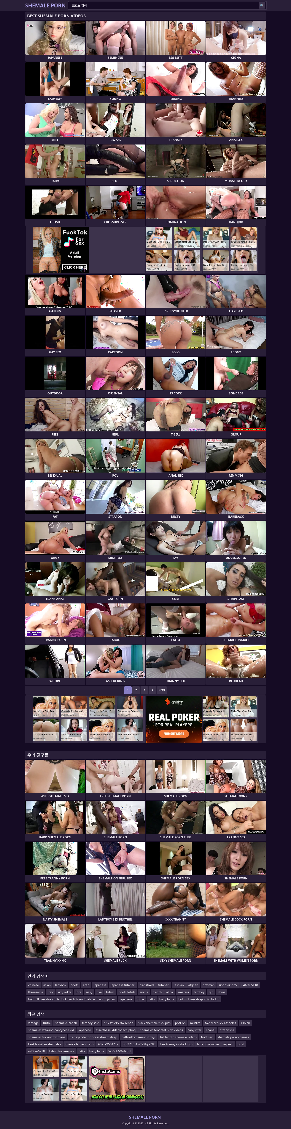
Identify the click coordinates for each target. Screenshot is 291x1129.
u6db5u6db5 (228, 985)
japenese (126, 999)
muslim (195, 1023)
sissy (89, 992)
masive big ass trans (79, 1044)
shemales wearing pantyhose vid (51, 1030)
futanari (163, 985)
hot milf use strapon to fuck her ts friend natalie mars (65, 999)
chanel (210, 1030)
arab (86, 985)
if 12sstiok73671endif (118, 1023)
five (99, 992)
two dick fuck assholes (220, 1023)
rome (140, 999)
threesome (35, 992)
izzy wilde (64, 992)
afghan (193, 985)
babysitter (194, 1030)
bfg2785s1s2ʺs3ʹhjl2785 (139, 1044)
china (222, 992)
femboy (199, 992)
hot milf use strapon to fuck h (199, 999)
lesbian (179, 985)
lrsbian (245, 1023)
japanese (100, 985)
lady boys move (208, 1044)
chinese (33, 985)
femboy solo (90, 1023)
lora (78, 992)
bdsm (110, 992)
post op (180, 1023)
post (241, 1044)
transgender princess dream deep (93, 1037)
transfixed (147, 985)
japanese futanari (123, 985)
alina (169, 992)
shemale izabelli (66, 1023)
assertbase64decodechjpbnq (116, 1030)
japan (111, 999)
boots (75, 985)
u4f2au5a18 (249, 985)
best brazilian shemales (44, 1044)
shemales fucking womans (46, 1037)
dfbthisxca (227, 1030)
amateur (183, 992)
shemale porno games (233, 1037)
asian (47, 985)
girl (211, 992)
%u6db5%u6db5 (119, 1051)
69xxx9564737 (108, 1044)
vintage (33, 1023)
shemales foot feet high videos (161, 1030)
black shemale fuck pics (154, 1023)
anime (143, 992)
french (157, 992)
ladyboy (60, 985)
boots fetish (127, 992)
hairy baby (166, 999)
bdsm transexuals (61, 1051)
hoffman (208, 985)
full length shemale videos (178, 1037)
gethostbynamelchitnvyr (139, 1037)
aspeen (228, 1044)
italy (51, 992)
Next (161, 690)
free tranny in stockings (176, 1044)
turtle (47, 1023)
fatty (151, 999)
